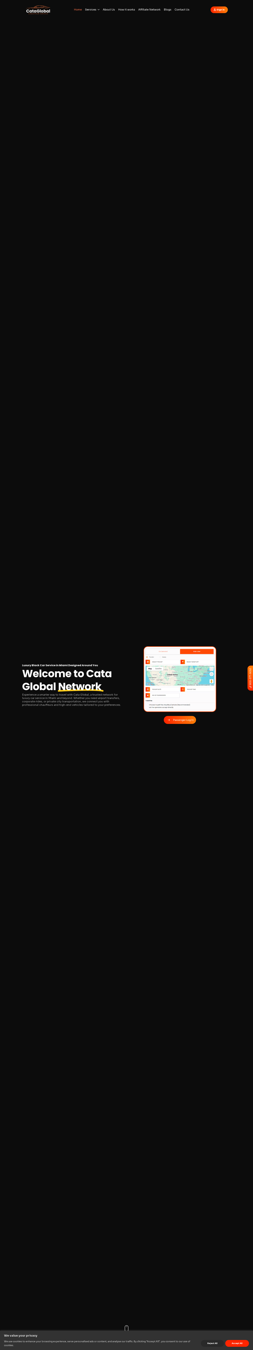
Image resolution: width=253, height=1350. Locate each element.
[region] (126, 1340)
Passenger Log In (183, 719)
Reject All (212, 1343)
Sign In (221, 9)
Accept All (237, 1343)
